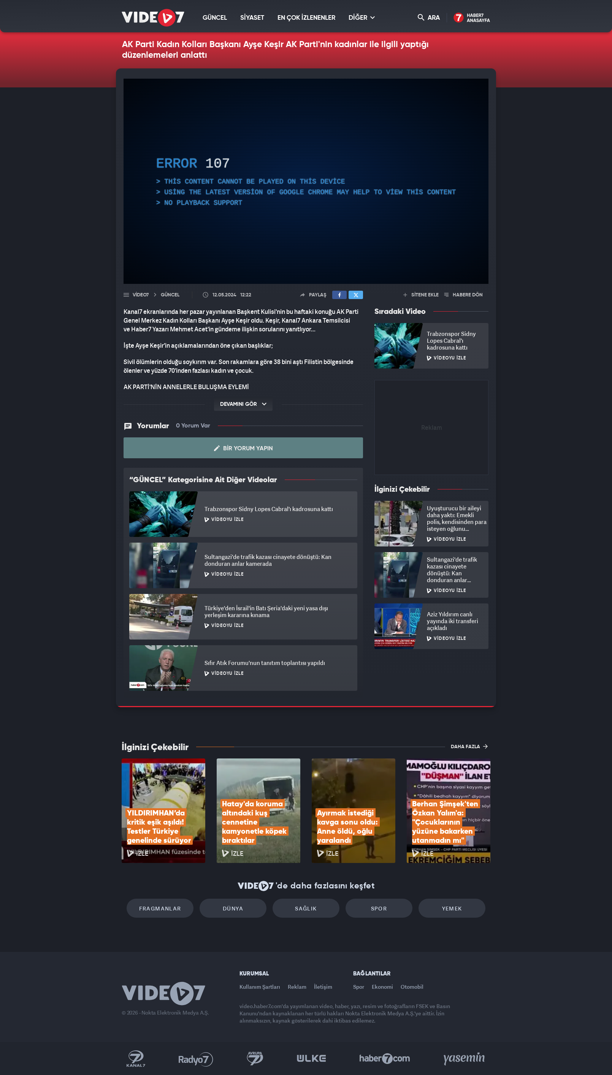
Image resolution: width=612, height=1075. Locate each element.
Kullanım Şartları (259, 986)
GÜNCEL (215, 18)
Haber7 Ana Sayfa (471, 18)
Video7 (141, 295)
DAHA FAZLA (469, 746)
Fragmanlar (160, 908)
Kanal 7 (135, 1058)
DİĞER (362, 17)
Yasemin (465, 1058)
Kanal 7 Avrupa (255, 1058)
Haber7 (385, 1058)
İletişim (323, 986)
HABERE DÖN (463, 295)
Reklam (297, 986)
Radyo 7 (196, 1058)
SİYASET (252, 18)
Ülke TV (311, 1058)
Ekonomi (382, 986)
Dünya (233, 908)
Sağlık (306, 908)
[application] (306, 181)
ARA (429, 17)
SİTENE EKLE (421, 295)
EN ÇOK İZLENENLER (306, 18)
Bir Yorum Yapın (243, 448)
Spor (379, 908)
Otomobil (412, 986)
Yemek (452, 908)
